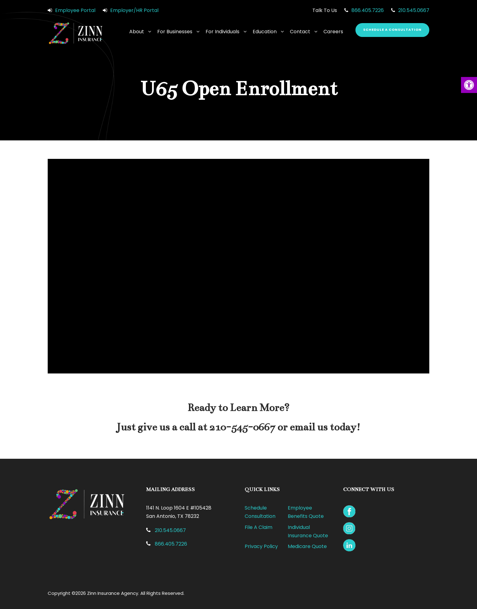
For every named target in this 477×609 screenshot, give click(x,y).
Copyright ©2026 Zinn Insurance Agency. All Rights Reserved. (116, 593)
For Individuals (222, 31)
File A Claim (258, 527)
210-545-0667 (242, 427)
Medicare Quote (307, 546)
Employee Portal (75, 10)
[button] (469, 85)
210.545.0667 (413, 10)
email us (308, 427)
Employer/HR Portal (134, 10)
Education (265, 31)
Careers (333, 31)
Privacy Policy (261, 546)
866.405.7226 (367, 10)
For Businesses (174, 31)
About (136, 31)
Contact (300, 31)
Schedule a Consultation (392, 29)
